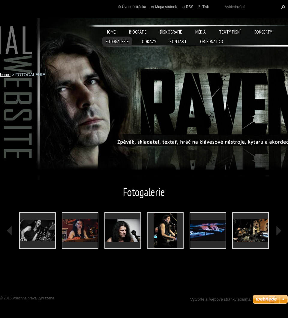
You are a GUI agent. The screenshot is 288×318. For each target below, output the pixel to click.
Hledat (282, 6)
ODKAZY (149, 41)
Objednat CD (211, 41)
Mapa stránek (166, 7)
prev (10, 231)
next (278, 231)
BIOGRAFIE (138, 32)
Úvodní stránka (134, 7)
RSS (190, 7)
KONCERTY (263, 32)
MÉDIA (200, 32)
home (111, 32)
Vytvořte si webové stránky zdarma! (221, 299)
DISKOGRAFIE (171, 32)
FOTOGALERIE (117, 41)
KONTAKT (178, 41)
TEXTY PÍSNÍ (230, 32)
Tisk (205, 7)
